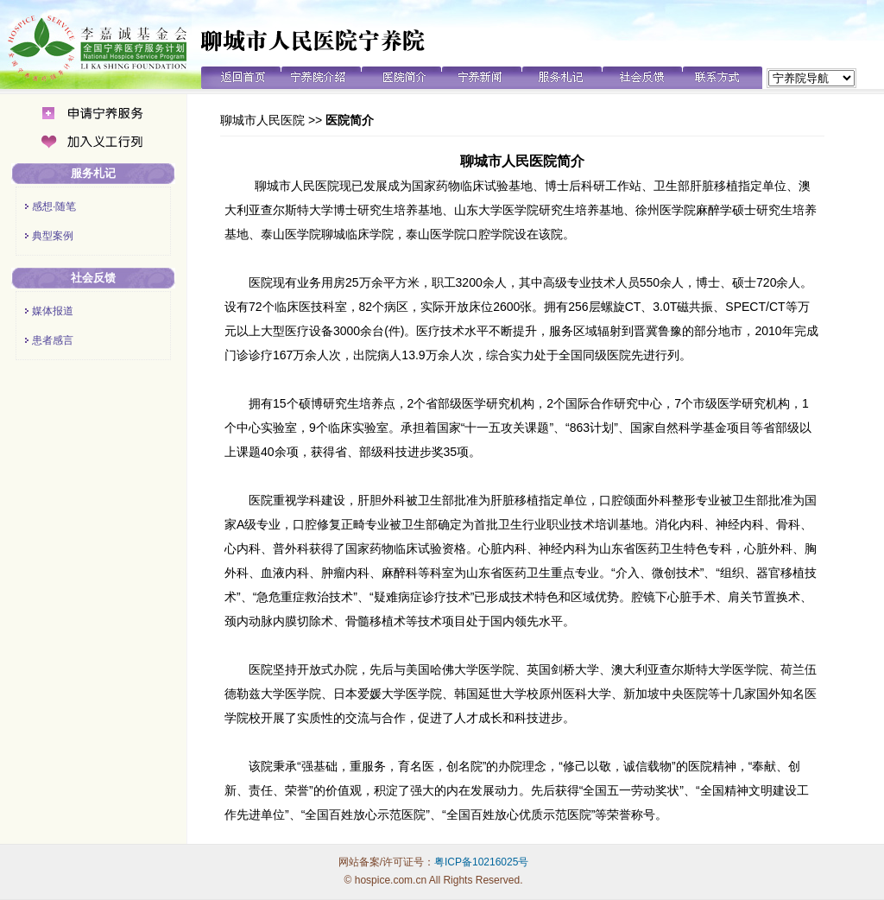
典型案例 (52, 236)
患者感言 (52, 340)
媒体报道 (52, 311)
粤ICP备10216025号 (481, 862)
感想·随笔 (54, 206)
